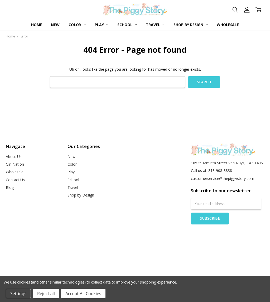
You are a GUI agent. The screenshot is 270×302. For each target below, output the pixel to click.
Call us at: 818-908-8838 (211, 170)
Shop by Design (190, 24)
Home (36, 24)
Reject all (46, 293)
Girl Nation (15, 164)
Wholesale (228, 24)
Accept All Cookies (83, 293)
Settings (18, 293)
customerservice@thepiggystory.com (222, 178)
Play (101, 24)
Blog (10, 187)
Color (77, 24)
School (127, 24)
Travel (155, 24)
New (55, 24)
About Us (14, 156)
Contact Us (15, 179)
